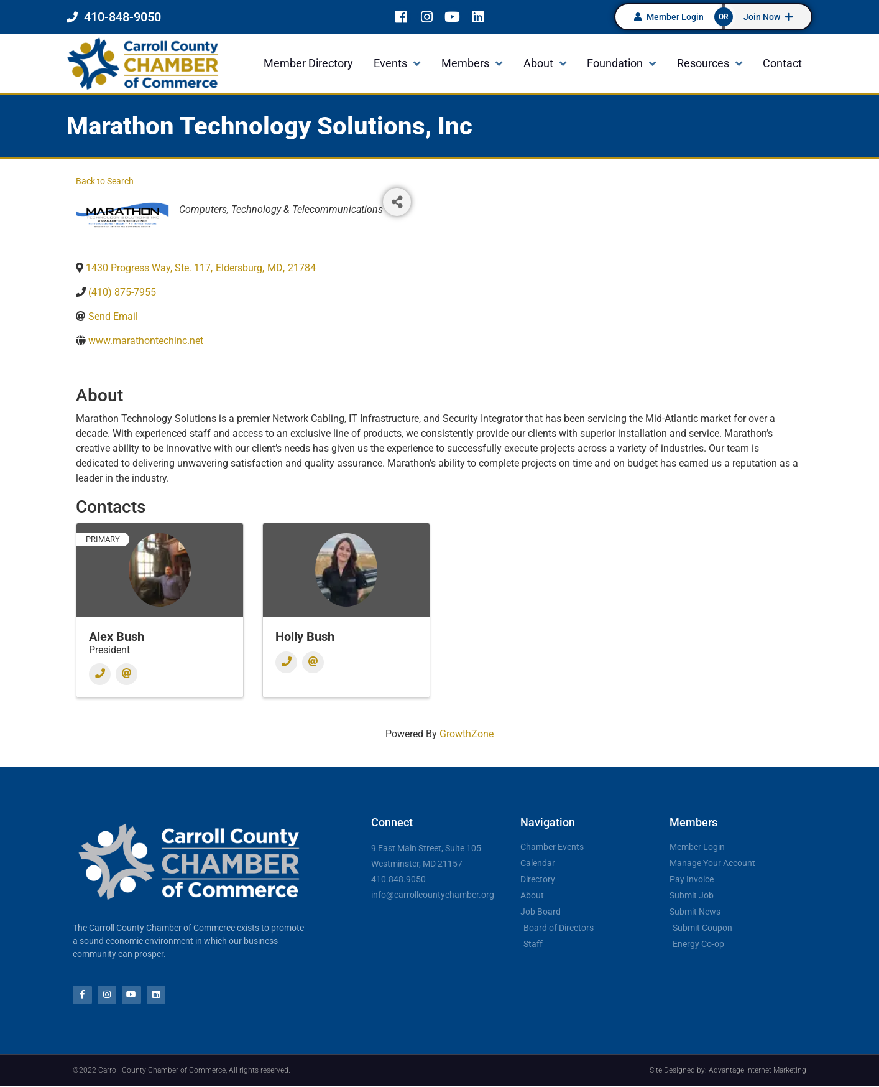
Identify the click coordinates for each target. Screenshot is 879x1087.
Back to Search (105, 181)
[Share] (397, 202)
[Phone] (100, 674)
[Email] (126, 674)
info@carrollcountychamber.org (432, 895)
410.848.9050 (398, 879)
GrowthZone (467, 734)
